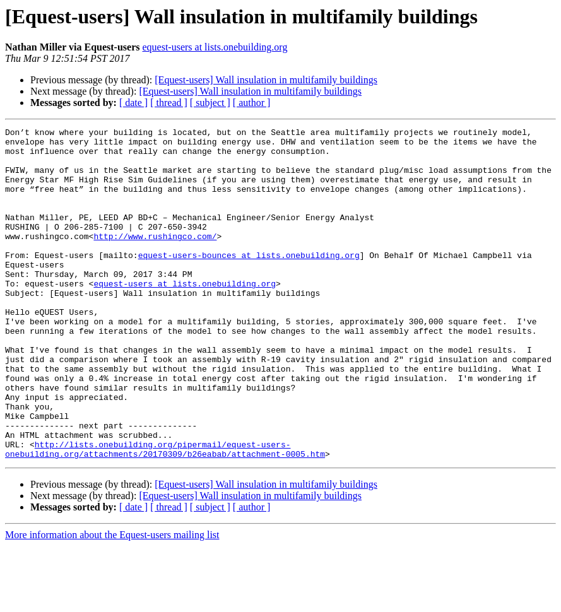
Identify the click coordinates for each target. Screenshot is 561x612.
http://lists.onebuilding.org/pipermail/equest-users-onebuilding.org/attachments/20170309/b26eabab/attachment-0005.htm (165, 514)
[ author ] (252, 102)
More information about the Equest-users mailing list (112, 601)
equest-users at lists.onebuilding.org (214, 47)
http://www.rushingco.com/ (154, 258)
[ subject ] (210, 102)
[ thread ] (168, 102)
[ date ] (133, 102)
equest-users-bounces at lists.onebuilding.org (249, 281)
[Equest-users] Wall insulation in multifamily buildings (266, 79)
